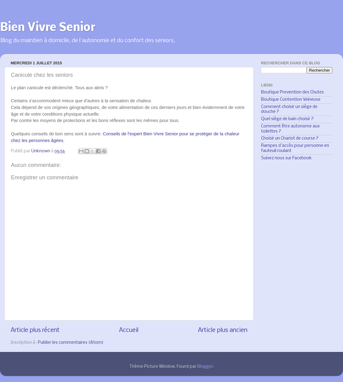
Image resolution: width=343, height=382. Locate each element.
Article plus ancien (222, 330)
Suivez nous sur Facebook (286, 158)
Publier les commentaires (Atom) (71, 342)
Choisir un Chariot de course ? (289, 138)
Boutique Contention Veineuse (291, 99)
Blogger (205, 366)
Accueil (128, 330)
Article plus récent (35, 330)
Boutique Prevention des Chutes (292, 92)
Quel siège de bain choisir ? (287, 119)
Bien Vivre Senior (47, 28)
